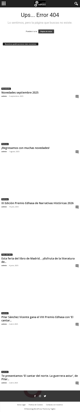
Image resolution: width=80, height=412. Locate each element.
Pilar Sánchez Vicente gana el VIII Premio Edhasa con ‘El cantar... (37, 318)
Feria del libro (7, 255)
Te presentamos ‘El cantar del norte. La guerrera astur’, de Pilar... (39, 377)
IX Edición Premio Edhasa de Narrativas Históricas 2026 (37, 203)
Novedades (6, 89)
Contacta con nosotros (54, 405)
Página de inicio (46, 31)
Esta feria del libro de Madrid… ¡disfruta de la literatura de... (38, 260)
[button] (76, 4)
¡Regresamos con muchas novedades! (25, 148)
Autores (5, 313)
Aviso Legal (21, 405)
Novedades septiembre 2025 (19, 92)
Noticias (5, 144)
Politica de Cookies (36, 405)
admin (4, 96)
